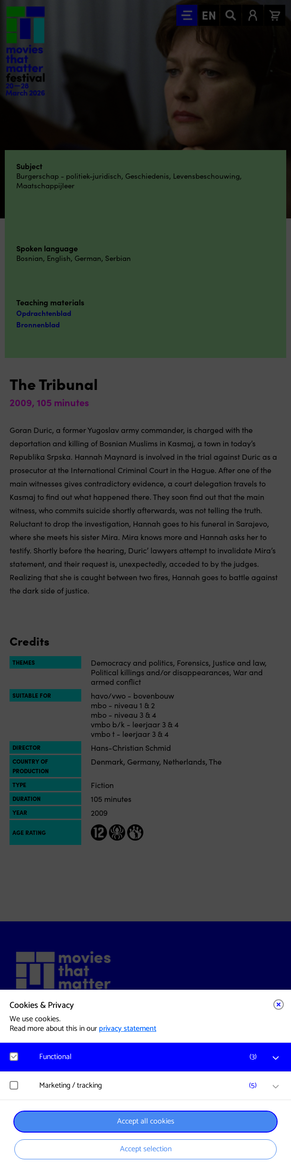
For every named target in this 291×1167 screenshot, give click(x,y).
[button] (150, 1056)
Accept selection (146, 1149)
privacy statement (127, 1028)
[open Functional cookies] (275, 1058)
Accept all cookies (145, 1121)
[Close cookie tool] (278, 1004)
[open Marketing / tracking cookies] (275, 1086)
